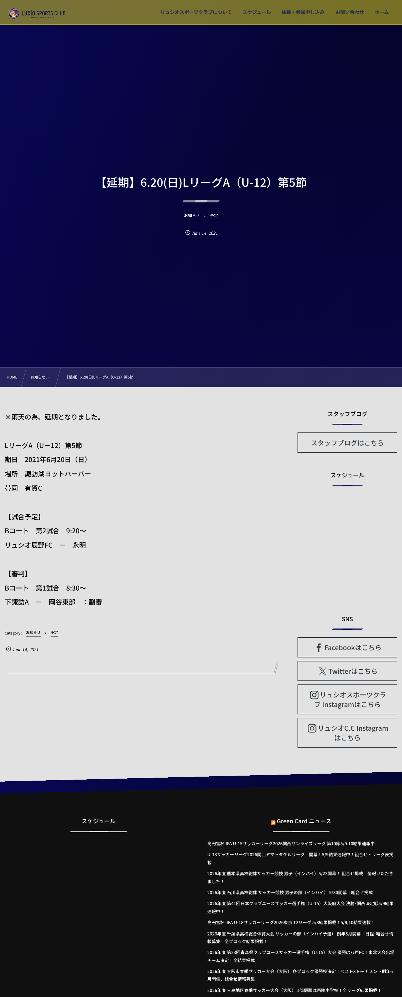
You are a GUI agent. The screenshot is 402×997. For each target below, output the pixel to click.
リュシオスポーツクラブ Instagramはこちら (350, 699)
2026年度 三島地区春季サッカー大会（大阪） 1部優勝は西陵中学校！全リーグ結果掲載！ (294, 990)
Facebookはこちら (353, 647)
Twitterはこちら (353, 671)
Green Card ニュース (304, 815)
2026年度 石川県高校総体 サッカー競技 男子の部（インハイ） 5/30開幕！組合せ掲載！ (292, 892)
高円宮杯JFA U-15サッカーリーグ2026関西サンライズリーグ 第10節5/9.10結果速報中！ (293, 843)
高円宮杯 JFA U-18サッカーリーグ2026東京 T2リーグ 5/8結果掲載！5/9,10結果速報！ (291, 922)
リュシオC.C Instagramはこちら (352, 732)
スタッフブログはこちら (347, 442)
